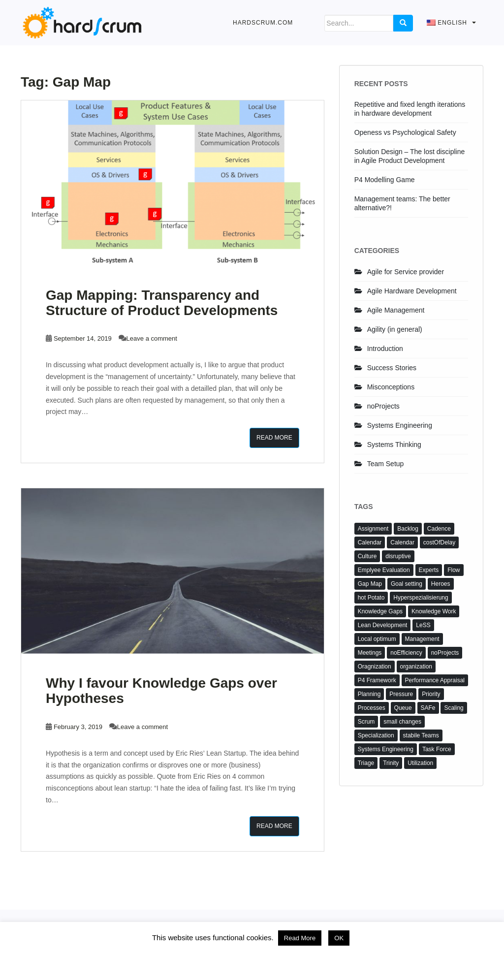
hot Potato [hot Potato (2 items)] (371, 597)
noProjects (383, 406)
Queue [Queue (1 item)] (403, 707)
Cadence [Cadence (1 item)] (439, 528)
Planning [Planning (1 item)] (369, 694)
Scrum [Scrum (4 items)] (366, 721)
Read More (274, 437)
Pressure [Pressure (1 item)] (401, 694)
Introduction (385, 348)
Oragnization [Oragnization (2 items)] (374, 666)
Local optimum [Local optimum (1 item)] (377, 639)
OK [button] (339, 938)
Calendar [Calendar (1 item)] (402, 542)
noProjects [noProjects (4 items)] (445, 652)
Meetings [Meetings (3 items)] (370, 652)
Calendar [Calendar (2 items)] (370, 542)
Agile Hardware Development (412, 291)
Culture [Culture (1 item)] (367, 556)
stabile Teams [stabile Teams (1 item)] (421, 735)
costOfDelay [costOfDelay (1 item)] (439, 542)
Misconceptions (391, 387)
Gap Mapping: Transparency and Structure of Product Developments (162, 302)
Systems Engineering (399, 425)
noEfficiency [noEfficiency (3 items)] (406, 652)
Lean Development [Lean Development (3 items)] (383, 625)
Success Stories (391, 368)
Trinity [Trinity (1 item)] (391, 763)
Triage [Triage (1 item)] (366, 763)
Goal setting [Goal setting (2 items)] (406, 583)
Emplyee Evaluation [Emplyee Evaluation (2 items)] (384, 570)
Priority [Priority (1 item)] (431, 694)
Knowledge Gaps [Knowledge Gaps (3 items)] (380, 611)
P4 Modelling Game (384, 180)
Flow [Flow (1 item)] (453, 570)
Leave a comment (151, 338)
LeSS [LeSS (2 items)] (423, 625)
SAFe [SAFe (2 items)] (428, 707)
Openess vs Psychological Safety (405, 132)
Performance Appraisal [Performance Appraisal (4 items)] (435, 680)
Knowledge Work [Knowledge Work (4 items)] (433, 611)
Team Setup (385, 464)
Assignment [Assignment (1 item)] (373, 528)
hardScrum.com (263, 22)
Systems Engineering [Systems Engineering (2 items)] (385, 749)
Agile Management (396, 310)
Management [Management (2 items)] (422, 639)
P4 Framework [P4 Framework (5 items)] (377, 680)
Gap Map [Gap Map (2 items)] (370, 583)
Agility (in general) (394, 329)
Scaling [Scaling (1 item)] (453, 707)
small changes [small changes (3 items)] (402, 721)
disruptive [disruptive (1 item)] (397, 556)
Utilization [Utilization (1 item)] (420, 763)
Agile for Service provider (405, 272)
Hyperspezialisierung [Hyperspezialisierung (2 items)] (420, 597)
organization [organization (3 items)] (416, 666)
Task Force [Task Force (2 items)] (436, 749)
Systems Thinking (394, 444)
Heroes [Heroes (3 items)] (440, 583)
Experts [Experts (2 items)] (429, 570)
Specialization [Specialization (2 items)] (376, 735)
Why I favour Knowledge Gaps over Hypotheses (161, 690)
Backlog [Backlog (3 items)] (407, 528)
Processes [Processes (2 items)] (371, 707)
